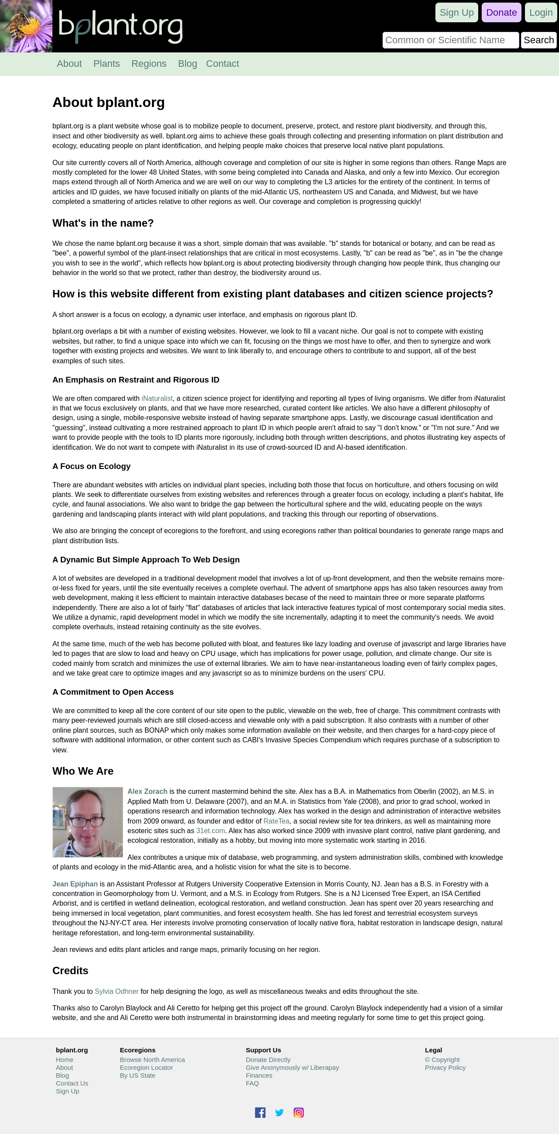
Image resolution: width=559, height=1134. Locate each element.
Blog (187, 63)
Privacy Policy (445, 1067)
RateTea (276, 821)
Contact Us (72, 1083)
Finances (259, 1075)
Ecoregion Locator (146, 1067)
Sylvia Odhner (117, 991)
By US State (137, 1075)
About (69, 63)
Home (64, 1059)
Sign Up (457, 12)
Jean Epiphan (75, 884)
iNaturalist (157, 398)
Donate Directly (268, 1059)
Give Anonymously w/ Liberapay (292, 1067)
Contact (222, 63)
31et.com (210, 830)
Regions (149, 63)
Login (541, 12)
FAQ (252, 1083)
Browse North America (152, 1059)
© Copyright (442, 1059)
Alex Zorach (148, 791)
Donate (501, 12)
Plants (106, 63)
